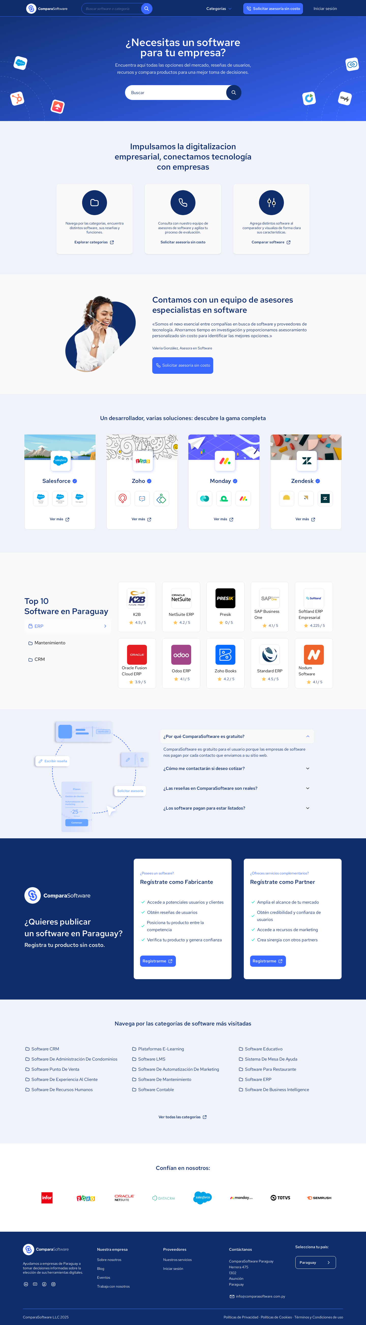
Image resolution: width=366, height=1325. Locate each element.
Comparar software (272, 242)
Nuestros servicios (177, 1259)
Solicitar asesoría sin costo (183, 242)
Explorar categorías (94, 242)
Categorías (219, 9)
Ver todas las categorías (183, 1117)
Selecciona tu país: (312, 1246)
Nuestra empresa (112, 1249)
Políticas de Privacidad (241, 1317)
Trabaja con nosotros (113, 1286)
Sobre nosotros (109, 1259)
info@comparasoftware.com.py (257, 1296)
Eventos (103, 1277)
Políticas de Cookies (276, 1317)
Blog (100, 1268)
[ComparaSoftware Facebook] (44, 1284)
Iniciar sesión (325, 8)
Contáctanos (240, 1249)
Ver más (60, 519)
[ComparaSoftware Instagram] (53, 1284)
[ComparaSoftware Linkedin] (26, 1284)
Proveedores (174, 1249)
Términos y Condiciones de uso (318, 1317)
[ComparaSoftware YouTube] (35, 1284)
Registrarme (158, 961)
